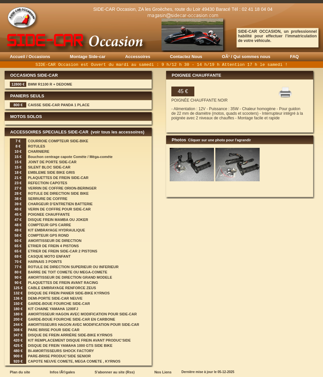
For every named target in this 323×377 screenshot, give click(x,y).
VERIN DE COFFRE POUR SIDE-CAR (59, 209)
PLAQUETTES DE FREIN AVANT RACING (63, 283)
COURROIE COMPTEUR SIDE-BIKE (58, 141)
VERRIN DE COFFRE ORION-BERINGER (62, 188)
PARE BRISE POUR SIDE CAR (53, 330)
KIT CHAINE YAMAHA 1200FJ (53, 309)
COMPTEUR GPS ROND (48, 235)
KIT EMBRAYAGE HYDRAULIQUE (56, 230)
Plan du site (20, 372)
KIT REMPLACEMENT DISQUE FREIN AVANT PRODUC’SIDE (79, 340)
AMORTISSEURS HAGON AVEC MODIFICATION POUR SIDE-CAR (83, 325)
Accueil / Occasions (30, 56)
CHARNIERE (38, 151)
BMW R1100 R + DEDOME (50, 84)
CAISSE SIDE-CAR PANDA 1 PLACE (59, 105)
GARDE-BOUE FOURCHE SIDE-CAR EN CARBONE (71, 319)
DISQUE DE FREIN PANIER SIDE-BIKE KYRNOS (69, 293)
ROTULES (36, 146)
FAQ (294, 56)
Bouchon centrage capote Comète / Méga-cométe (70, 157)
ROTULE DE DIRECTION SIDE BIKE (58, 193)
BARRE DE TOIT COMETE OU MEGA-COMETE (67, 272)
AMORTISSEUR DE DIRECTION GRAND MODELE (70, 277)
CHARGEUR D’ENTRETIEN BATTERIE (60, 204)
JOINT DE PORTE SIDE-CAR (52, 162)
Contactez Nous (186, 56)
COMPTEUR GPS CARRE (49, 225)
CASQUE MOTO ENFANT (49, 256)
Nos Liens (163, 372)
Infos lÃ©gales (62, 372)
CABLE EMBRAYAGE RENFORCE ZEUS (62, 288)
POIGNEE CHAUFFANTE (49, 214)
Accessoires (137, 56)
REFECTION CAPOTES (47, 183)
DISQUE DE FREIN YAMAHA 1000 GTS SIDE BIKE (70, 345)
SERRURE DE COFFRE (47, 199)
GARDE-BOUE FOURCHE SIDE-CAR (59, 304)
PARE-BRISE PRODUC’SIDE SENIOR (59, 356)
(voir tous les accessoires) (117, 131)
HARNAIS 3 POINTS (45, 262)
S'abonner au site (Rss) (115, 372)
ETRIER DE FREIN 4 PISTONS (53, 246)
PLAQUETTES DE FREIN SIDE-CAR (58, 178)
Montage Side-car (87, 56)
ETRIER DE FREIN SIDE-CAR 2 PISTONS (62, 251)
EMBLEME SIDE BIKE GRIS (51, 172)
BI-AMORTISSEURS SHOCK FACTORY (61, 351)
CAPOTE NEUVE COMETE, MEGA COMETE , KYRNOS (74, 361)
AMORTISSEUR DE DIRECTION (54, 241)
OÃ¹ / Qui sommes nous (246, 56)
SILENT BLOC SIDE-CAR (49, 167)
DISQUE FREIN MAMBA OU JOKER (58, 220)
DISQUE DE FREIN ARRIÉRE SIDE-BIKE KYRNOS (70, 335)
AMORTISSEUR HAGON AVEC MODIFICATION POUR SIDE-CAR (82, 314)
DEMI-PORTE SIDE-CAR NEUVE (55, 298)
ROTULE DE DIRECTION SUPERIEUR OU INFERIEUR (73, 267)
